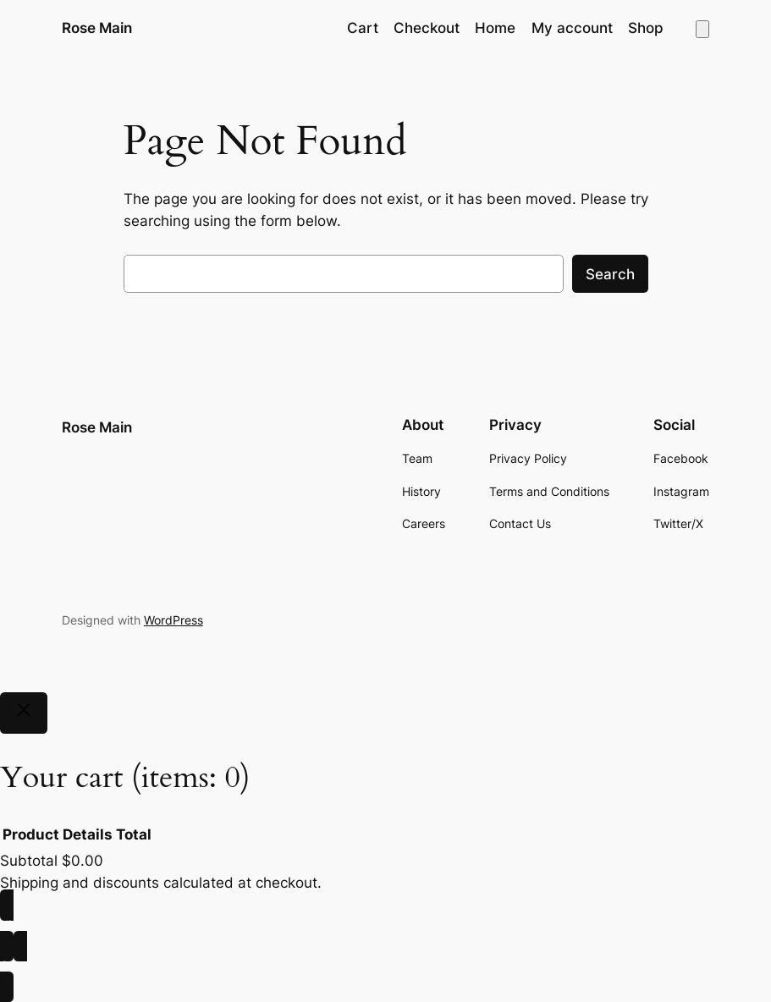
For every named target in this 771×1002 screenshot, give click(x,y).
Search (610, 274)
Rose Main (97, 27)
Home (495, 27)
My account (572, 27)
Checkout (427, 27)
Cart (362, 27)
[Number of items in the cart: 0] (702, 29)
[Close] (23, 713)
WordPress (173, 620)
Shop (646, 27)
